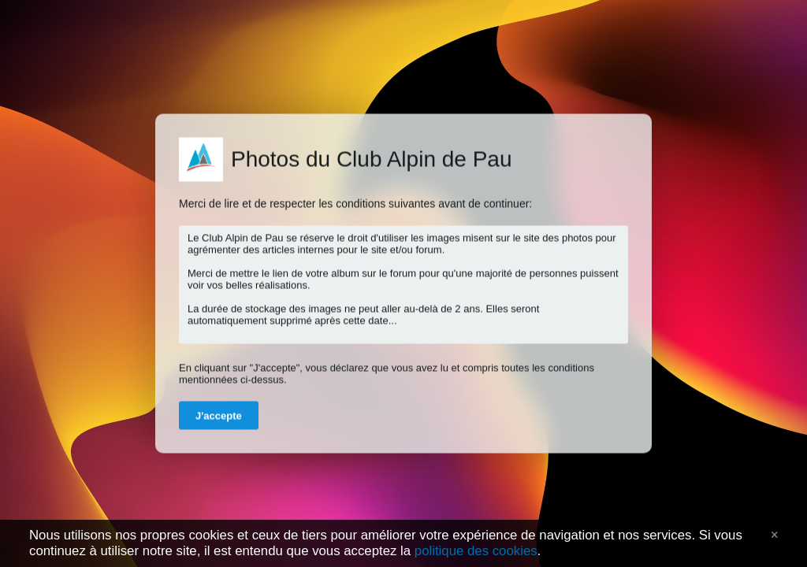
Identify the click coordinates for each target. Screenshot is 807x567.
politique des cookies (476, 550)
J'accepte (218, 416)
